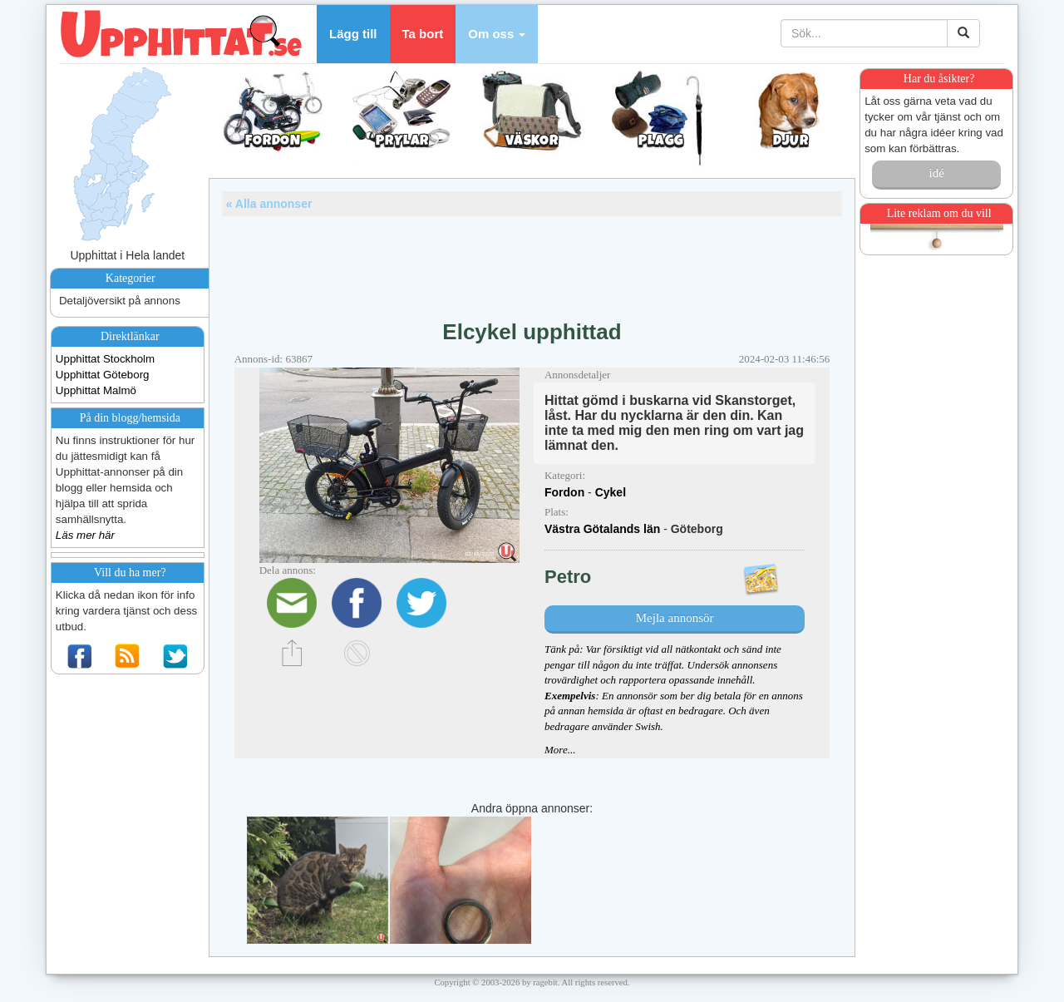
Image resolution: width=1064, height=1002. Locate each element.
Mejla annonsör (675, 617)
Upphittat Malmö (96, 390)
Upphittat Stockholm (105, 359)
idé (936, 173)
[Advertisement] (532, 262)
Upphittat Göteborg (103, 374)
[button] (497, 34)
